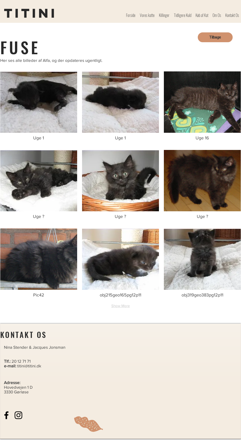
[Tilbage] (215, 37)
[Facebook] (6, 415)
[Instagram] (18, 415)
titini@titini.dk (29, 365)
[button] (38, 108)
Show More (120, 306)
